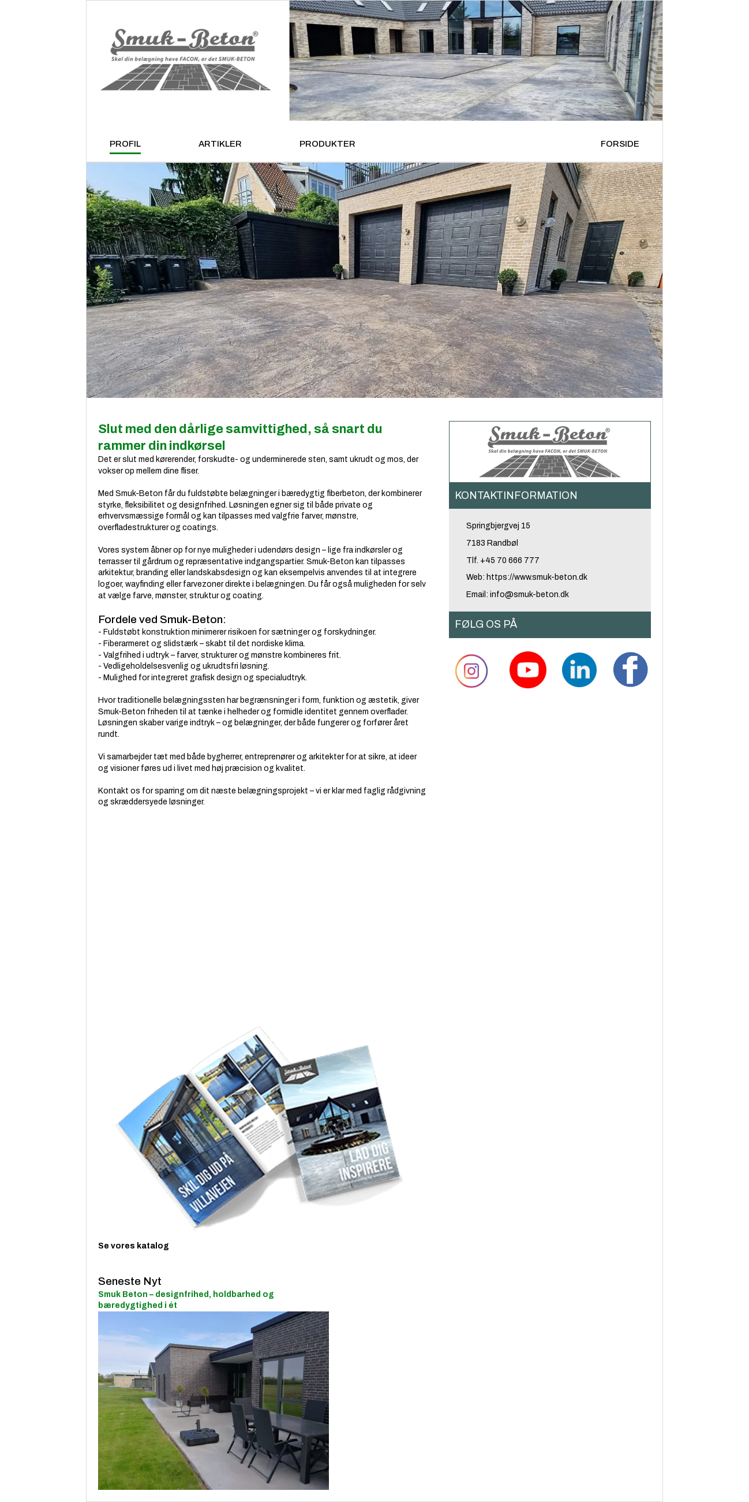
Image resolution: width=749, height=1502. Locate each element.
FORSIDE (620, 143)
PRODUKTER (327, 143)
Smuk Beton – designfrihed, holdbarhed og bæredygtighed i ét (213, 1382)
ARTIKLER (220, 143)
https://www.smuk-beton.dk (536, 577)
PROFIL (125, 143)
